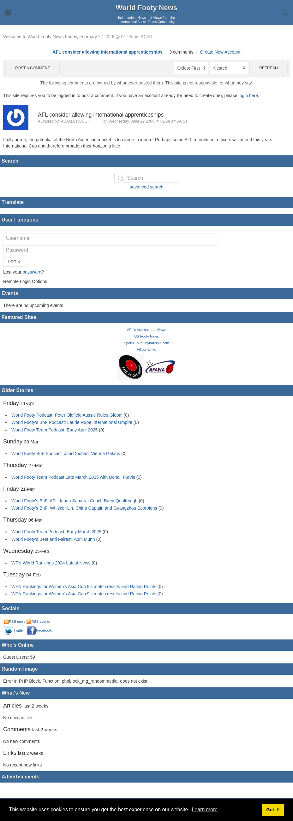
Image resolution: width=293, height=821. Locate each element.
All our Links (146, 349)
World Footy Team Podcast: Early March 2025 (56, 531)
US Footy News (146, 336)
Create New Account (220, 52)
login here (248, 95)
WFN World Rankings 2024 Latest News (50, 562)
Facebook (39, 630)
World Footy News (146, 8)
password (31, 272)
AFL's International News (146, 330)
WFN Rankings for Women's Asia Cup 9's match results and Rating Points (84, 586)
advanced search (147, 186)
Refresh (268, 68)
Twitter (14, 630)
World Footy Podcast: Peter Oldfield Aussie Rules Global (66, 415)
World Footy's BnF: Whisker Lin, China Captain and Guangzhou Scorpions (84, 508)
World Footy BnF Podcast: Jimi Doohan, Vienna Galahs (65, 453)
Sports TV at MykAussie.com (146, 343)
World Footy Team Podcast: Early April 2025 (54, 429)
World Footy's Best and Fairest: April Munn (53, 539)
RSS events (38, 621)
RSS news (14, 621)
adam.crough (75, 121)
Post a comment (32, 68)
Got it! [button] (272, 809)
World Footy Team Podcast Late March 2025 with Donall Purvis (73, 477)
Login (14, 262)
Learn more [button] (205, 809)
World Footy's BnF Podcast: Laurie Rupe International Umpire (71, 422)
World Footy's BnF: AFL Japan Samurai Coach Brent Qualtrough (74, 500)
